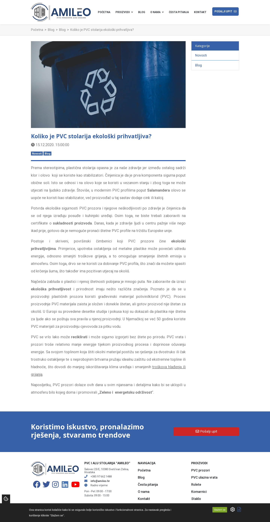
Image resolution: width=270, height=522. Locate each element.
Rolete (196, 484)
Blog (141, 12)
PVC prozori (200, 470)
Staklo (196, 499)
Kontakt (200, 12)
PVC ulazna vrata (204, 477)
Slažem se (219, 509)
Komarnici (199, 492)
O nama (143, 492)
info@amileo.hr (100, 481)
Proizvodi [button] (124, 12)
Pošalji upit (225, 11)
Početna (104, 12)
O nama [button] (157, 12)
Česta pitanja (179, 12)
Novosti (37, 153)
